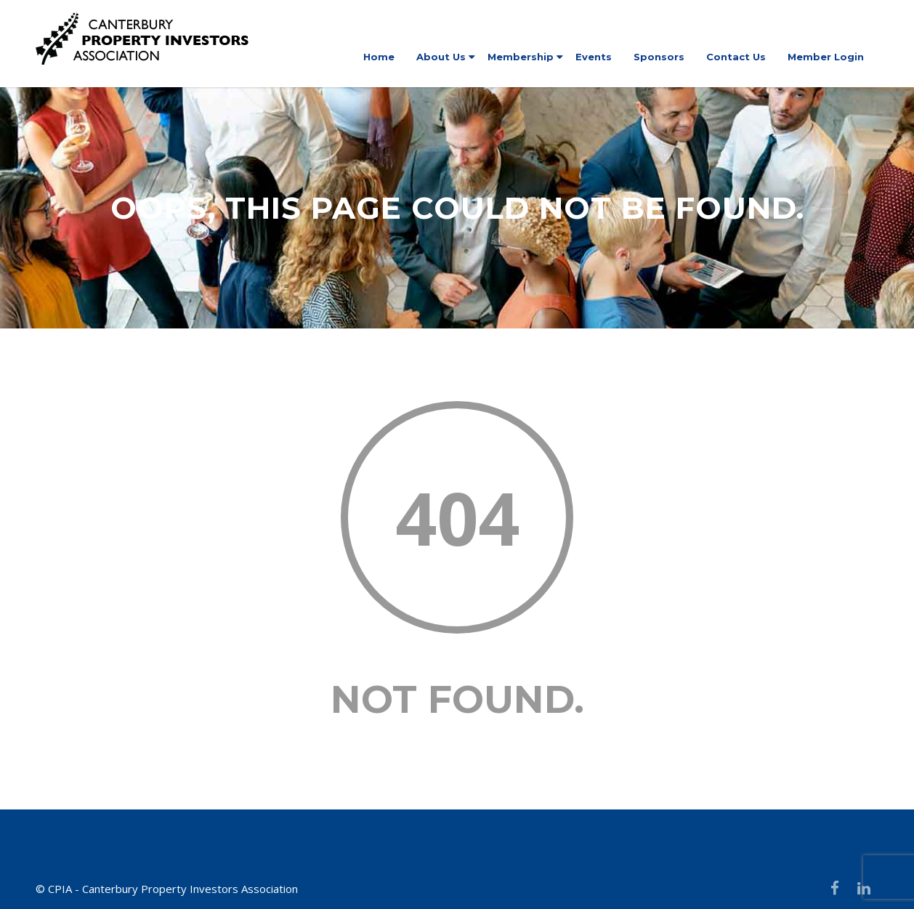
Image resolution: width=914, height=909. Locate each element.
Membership (521, 56)
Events (593, 56)
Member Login (826, 56)
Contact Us (736, 56)
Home (379, 56)
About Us (441, 56)
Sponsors (659, 56)
